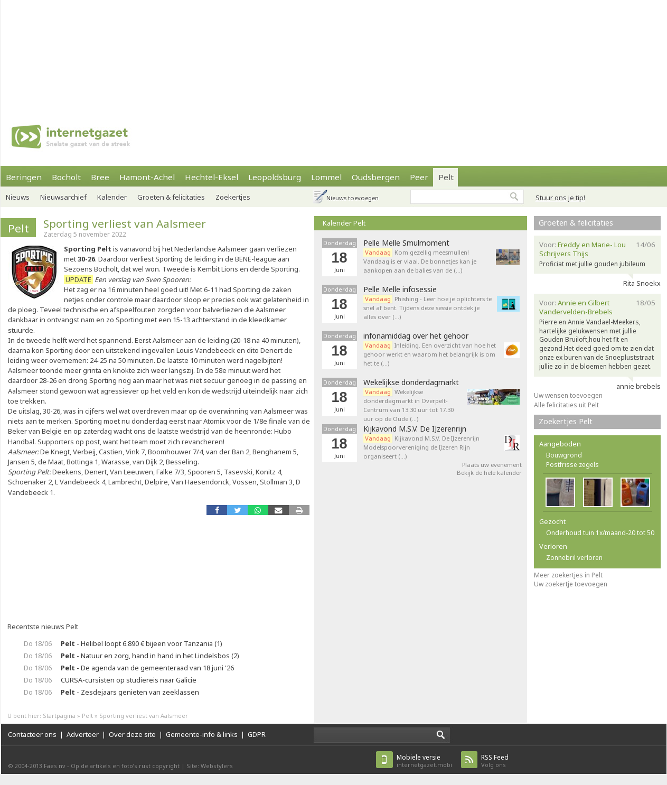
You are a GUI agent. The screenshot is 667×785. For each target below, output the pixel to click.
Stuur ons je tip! (560, 197)
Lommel (326, 177)
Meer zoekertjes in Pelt (568, 575)
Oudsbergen (376, 177)
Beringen (24, 177)
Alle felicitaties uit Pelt (566, 404)
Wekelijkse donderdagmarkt (411, 382)
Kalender (112, 197)
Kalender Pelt (344, 223)
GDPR (257, 734)
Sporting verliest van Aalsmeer (124, 223)
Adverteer (83, 734)
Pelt (446, 177)
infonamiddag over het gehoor (415, 336)
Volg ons (495, 761)
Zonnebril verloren (574, 557)
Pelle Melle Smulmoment (406, 243)
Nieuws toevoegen (352, 198)
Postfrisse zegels (572, 464)
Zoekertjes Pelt (566, 421)
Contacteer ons (32, 734)
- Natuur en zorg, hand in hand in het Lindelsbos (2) (150, 655)
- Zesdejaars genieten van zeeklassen (130, 692)
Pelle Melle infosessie (400, 289)
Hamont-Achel (147, 177)
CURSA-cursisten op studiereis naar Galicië (128, 680)
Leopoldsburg (274, 177)
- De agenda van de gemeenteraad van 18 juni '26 (147, 667)
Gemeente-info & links (202, 734)
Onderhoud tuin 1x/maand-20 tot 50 (600, 532)
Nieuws (18, 197)
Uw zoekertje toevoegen (570, 584)
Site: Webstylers (209, 766)
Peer (419, 177)
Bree (100, 177)
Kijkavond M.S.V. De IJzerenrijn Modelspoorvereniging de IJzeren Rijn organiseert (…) (421, 447)
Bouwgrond (564, 455)
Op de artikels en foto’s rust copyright (125, 766)
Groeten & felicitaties (171, 197)
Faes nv (54, 766)
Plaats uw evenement (492, 465)
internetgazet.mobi (424, 761)
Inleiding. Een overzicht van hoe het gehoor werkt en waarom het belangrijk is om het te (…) (429, 354)
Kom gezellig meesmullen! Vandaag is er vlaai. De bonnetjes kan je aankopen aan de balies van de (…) (419, 261)
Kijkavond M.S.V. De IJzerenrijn (414, 429)
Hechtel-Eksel (211, 177)
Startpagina (59, 715)
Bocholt (66, 177)
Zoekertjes (232, 197)
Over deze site (132, 734)
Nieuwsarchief (63, 197)
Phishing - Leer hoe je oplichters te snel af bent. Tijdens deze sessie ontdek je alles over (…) (427, 308)
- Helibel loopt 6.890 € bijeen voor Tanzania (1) (141, 643)
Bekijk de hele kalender (489, 472)
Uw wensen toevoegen (568, 395)
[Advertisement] (138, 53)
